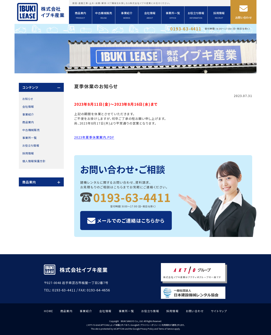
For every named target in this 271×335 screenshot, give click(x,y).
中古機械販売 (103, 15)
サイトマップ (219, 311)
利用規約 (166, 324)
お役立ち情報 (196, 15)
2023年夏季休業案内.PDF (94, 137)
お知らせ (27, 99)
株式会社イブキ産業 (53, 11)
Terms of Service (166, 328)
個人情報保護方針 (33, 161)
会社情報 (150, 15)
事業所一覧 (173, 15)
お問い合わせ (243, 17)
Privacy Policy (147, 328)
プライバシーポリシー (149, 324)
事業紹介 (126, 15)
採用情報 (219, 15)
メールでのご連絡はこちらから (131, 220)
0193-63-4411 (185, 29)
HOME (48, 311)
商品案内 (80, 15)
